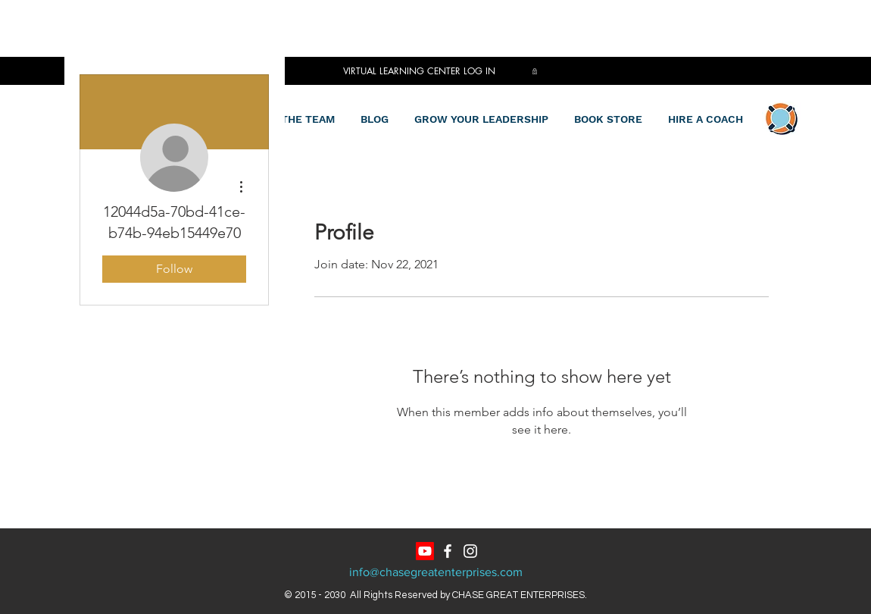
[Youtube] (425, 551)
